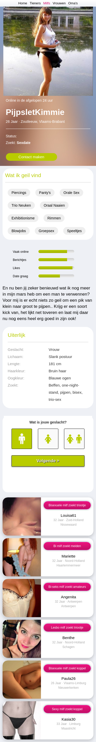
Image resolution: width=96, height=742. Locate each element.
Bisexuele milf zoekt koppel (67, 668)
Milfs (46, 3)
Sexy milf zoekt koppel (67, 709)
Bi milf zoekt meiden (67, 546)
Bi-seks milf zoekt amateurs (67, 587)
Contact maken (31, 157)
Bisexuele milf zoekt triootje (67, 505)
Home (22, 3)
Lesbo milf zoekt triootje (67, 627)
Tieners (35, 3)
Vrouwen (59, 3)
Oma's (73, 3)
